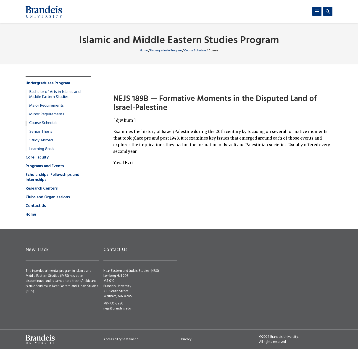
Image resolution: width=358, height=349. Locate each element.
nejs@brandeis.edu (117, 308)
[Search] (327, 11)
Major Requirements (46, 105)
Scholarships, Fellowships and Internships (52, 177)
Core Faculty (37, 157)
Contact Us (36, 206)
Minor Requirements (46, 114)
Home (144, 50)
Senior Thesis (40, 131)
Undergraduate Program (166, 50)
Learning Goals (41, 149)
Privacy (186, 339)
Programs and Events (45, 166)
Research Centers (42, 188)
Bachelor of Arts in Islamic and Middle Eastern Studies (55, 95)
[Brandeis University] (44, 11)
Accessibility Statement (120, 339)
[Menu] (316, 11)
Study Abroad (41, 140)
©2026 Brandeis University (278, 337)
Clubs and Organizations (48, 197)
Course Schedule (195, 50)
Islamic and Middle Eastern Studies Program (179, 40)
